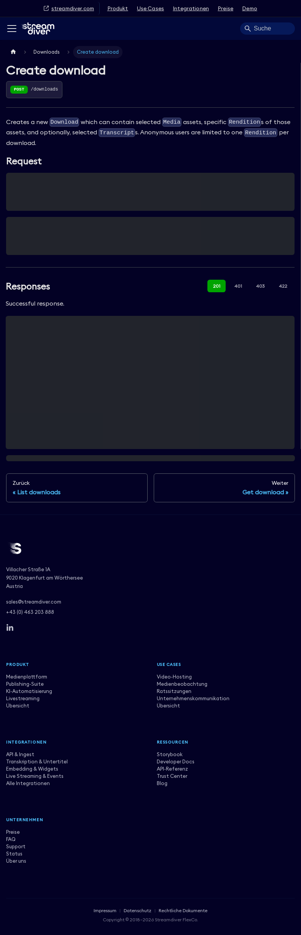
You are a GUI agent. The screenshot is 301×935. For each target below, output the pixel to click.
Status (14, 854)
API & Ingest (20, 754)
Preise (225, 8)
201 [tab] (216, 286)
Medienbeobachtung (182, 684)
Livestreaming (23, 698)
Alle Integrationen (28, 783)
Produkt (117, 8)
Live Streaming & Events (35, 776)
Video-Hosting (174, 677)
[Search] (267, 28)
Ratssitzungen (174, 691)
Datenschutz (137, 910)
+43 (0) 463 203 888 (30, 612)
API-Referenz (172, 769)
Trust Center (172, 776)
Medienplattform (26, 677)
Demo (249, 8)
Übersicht (17, 705)
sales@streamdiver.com (33, 602)
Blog (162, 783)
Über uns (16, 861)
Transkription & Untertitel (37, 761)
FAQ (11, 839)
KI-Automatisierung (29, 691)
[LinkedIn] (10, 628)
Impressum (105, 910)
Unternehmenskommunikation (193, 698)
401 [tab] (238, 286)
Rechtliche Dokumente (183, 910)
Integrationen (191, 8)
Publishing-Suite (25, 684)
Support (15, 846)
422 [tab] (283, 286)
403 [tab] (260, 286)
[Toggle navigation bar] (12, 28)
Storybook (170, 754)
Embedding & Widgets (32, 769)
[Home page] (13, 52)
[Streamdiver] (150, 548)
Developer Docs (175, 761)
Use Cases (150, 8)
